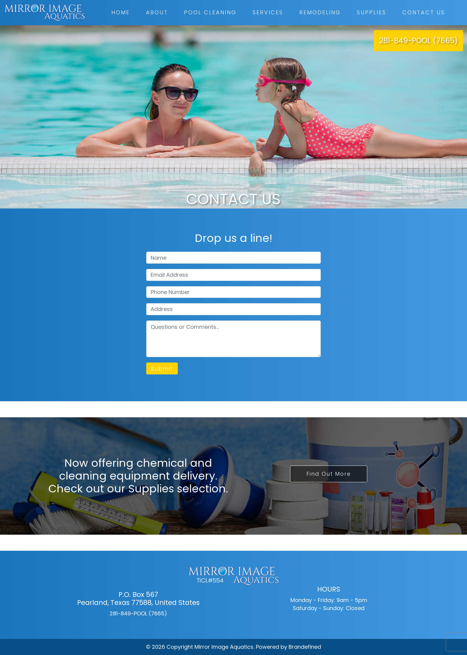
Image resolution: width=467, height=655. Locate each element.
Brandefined (305, 647)
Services (268, 12)
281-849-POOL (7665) (418, 40)
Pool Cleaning (210, 12)
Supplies (371, 12)
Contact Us (423, 12)
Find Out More (328, 473)
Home (120, 12)
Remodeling (320, 12)
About (157, 12)
